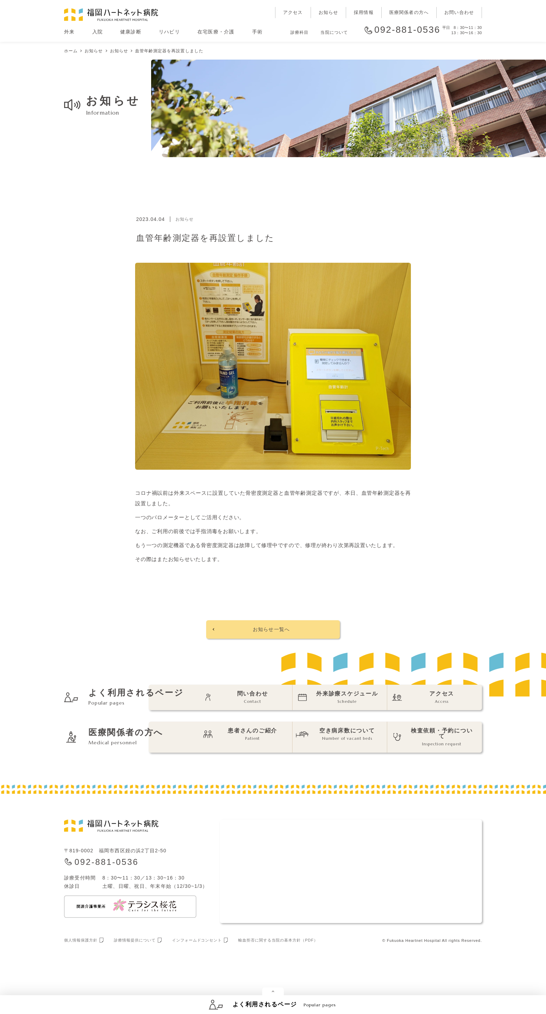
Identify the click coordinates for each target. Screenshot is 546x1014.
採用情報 (364, 12)
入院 (97, 31)
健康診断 (130, 31)
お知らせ (328, 12)
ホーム (71, 50)
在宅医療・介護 (216, 31)
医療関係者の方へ (409, 12)
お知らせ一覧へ (271, 631)
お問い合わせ (459, 12)
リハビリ (169, 31)
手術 (257, 31)
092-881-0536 (407, 30)
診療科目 (299, 32)
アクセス (293, 12)
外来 (69, 31)
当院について (334, 32)
